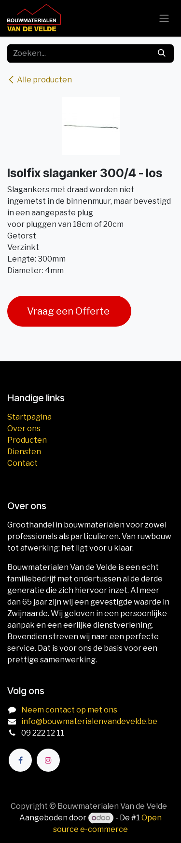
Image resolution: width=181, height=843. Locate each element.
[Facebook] (20, 760)
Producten (27, 440)
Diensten (24, 451)
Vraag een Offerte (69, 311)
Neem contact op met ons (69, 709)
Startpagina (29, 417)
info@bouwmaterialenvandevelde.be (89, 721)
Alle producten (39, 79)
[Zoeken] (162, 53)
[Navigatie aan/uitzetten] (164, 18)
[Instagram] (48, 760)
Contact (22, 463)
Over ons (24, 428)
